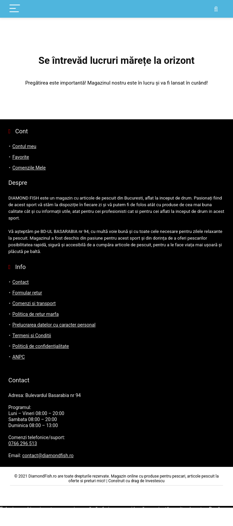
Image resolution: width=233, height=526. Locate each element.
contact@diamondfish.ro (48, 455)
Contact (20, 282)
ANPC (18, 357)
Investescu (155, 481)
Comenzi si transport (34, 303)
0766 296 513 (22, 443)
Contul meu (24, 146)
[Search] (216, 9)
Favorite (20, 157)
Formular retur (27, 292)
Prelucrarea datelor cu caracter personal (54, 324)
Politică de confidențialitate (40, 346)
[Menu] (15, 9)
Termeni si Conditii (31, 335)
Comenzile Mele (29, 167)
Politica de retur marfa (35, 314)
